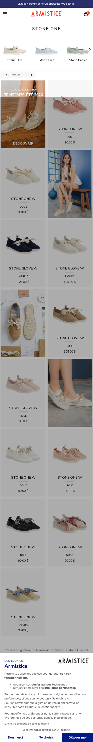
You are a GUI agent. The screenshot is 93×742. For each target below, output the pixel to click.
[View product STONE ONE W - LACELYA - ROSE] (70, 451)
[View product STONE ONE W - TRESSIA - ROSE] (70, 102)
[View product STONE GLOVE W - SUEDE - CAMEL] (70, 311)
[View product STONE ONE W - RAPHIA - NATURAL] (23, 590)
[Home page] (46, 14)
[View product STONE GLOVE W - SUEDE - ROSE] (23, 381)
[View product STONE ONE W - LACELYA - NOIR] (23, 521)
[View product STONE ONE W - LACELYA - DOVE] (23, 451)
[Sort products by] (18, 75)
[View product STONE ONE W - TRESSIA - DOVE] (23, 172)
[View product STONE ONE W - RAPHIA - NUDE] (70, 521)
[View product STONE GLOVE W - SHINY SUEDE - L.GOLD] (70, 242)
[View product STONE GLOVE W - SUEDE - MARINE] (23, 242)
